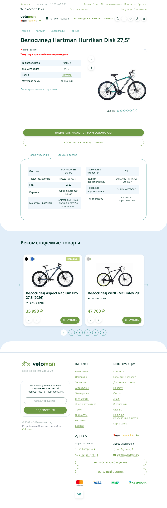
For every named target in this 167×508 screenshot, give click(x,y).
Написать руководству (111, 462)
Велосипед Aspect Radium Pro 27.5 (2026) (52, 295)
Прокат (108, 18)
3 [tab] (79, 332)
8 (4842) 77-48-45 (32, 9)
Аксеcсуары (82, 387)
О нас (96, 4)
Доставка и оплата (111, 4)
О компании (120, 404)
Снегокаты (81, 414)
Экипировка (82, 393)
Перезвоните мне (79, 9)
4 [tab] (87, 332)
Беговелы (80, 420)
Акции (87, 4)
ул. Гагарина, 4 (87, 449)
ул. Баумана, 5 (125, 449)
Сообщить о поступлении (83, 142)
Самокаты (81, 377)
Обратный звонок (111, 471)
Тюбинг (79, 409)
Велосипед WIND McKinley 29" (114, 293)
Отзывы (117, 409)
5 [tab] (95, 332)
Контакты (130, 4)
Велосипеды (82, 371)
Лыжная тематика (85, 404)
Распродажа (82, 18)
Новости (118, 387)
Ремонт (97, 18)
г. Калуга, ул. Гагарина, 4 (132, 9)
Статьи (117, 393)
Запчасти (80, 382)
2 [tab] (71, 332)
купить (70, 320)
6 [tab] (103, 332)
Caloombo (27, 429)
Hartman (67, 75)
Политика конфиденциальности (125, 416)
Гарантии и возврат (124, 377)
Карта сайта (120, 423)
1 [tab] (63, 332)
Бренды (142, 4)
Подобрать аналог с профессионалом (83, 132)
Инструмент (82, 398)
